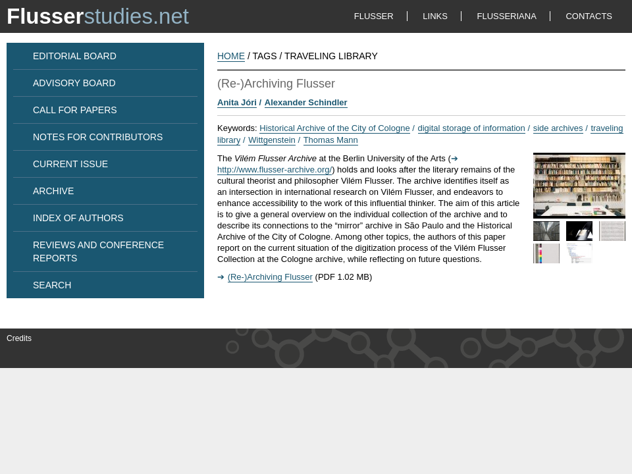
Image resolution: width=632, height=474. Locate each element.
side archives (558, 128)
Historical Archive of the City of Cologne (334, 128)
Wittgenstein (272, 140)
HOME (231, 56)
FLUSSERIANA (507, 16)
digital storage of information (471, 128)
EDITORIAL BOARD (75, 56)
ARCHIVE (53, 191)
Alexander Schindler (306, 102)
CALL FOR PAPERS (75, 110)
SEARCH (52, 285)
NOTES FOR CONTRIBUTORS (98, 137)
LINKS (435, 16)
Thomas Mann (330, 140)
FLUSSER (374, 16)
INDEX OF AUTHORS (78, 218)
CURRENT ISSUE (70, 164)
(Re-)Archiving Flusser (270, 277)
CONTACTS (589, 16)
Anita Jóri (237, 102)
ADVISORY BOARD (74, 83)
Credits (19, 338)
